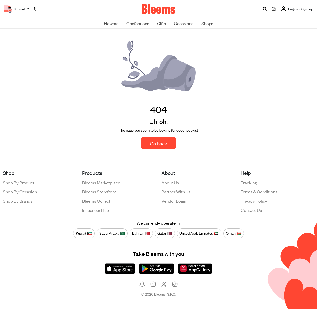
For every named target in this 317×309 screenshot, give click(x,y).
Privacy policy (254, 201)
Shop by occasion (20, 191)
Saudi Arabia (112, 233)
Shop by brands (17, 201)
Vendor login (173, 201)
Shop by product (18, 182)
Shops (207, 23)
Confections (137, 23)
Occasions (183, 23)
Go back (158, 143)
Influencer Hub (95, 210)
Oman (233, 233)
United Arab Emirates (199, 233)
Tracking (249, 182)
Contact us (251, 210)
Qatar (164, 233)
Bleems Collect (96, 201)
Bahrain (141, 233)
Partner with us (175, 191)
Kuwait (84, 233)
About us (170, 182)
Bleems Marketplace (101, 182)
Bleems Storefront (99, 191)
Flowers (111, 23)
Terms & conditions (259, 191)
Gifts (161, 23)
